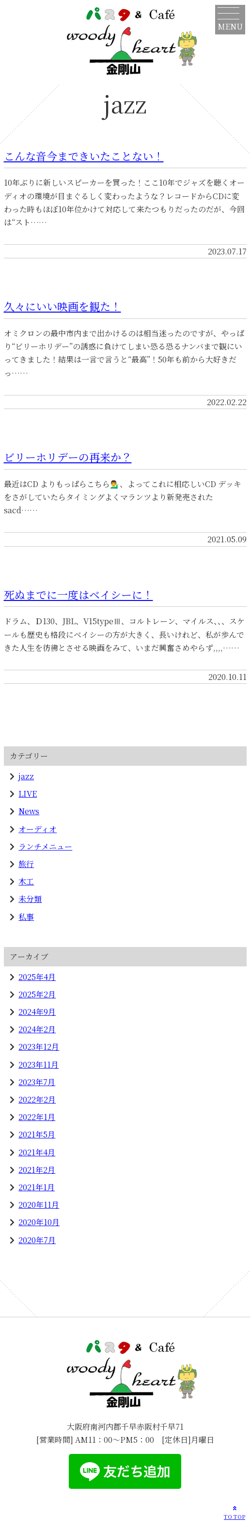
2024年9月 (37, 1011)
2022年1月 (36, 1116)
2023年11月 (38, 1064)
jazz (26, 776)
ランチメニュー (45, 846)
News (28, 811)
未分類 (30, 898)
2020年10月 (39, 1222)
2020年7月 (37, 1240)
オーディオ (37, 829)
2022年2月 (37, 1099)
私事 (26, 916)
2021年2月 (36, 1169)
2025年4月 (37, 976)
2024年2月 (37, 1029)
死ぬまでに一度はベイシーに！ (78, 594)
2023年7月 (36, 1082)
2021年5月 (36, 1134)
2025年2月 (37, 994)
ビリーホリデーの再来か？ (68, 456)
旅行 (26, 863)
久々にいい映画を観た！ (62, 306)
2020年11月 (38, 1204)
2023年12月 (38, 1046)
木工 (26, 881)
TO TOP (234, 1512)
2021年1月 (36, 1187)
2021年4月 (36, 1152)
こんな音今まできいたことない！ (84, 155)
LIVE (27, 793)
